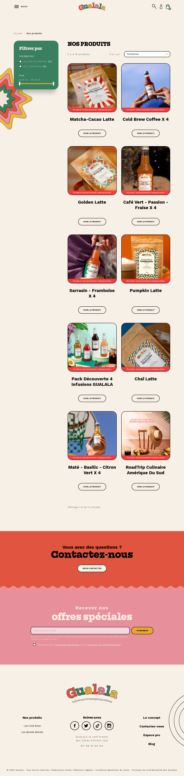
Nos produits (32, 719)
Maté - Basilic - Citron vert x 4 (92, 471)
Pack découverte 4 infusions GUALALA (92, 382)
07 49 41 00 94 (92, 747)
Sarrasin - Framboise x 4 (92, 293)
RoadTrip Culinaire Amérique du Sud (146, 471)
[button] (92, 569)
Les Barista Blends (37, 61)
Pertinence (147, 54)
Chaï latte (145, 379)
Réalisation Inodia (61, 771)
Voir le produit (92, 134)
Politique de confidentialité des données (155, 771)
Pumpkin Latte (145, 291)
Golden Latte (92, 202)
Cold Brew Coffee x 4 (146, 119)
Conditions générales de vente (112, 771)
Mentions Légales (83, 771)
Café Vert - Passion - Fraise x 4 (145, 205)
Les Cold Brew (35, 66)
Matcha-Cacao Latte (92, 119)
